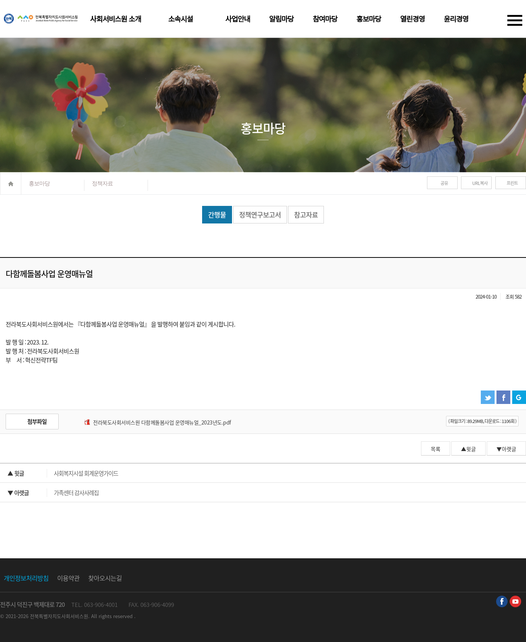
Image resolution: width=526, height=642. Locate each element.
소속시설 (180, 19)
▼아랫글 (506, 449)
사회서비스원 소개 (115, 19)
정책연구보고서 (260, 215)
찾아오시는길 (105, 578)
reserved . (124, 616)
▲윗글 (468, 449)
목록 (435, 449)
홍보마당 (368, 19)
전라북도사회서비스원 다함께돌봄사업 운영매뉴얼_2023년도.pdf (162, 422)
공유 (444, 183)
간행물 (217, 215)
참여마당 (325, 19)
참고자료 (306, 215)
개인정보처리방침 (26, 578)
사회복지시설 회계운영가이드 (62, 473)
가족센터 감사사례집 (53, 492)
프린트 (512, 183)
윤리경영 (456, 19)
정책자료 (102, 183)
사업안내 (237, 19)
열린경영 (412, 19)
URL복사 (480, 183)
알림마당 (281, 19)
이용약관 (68, 578)
